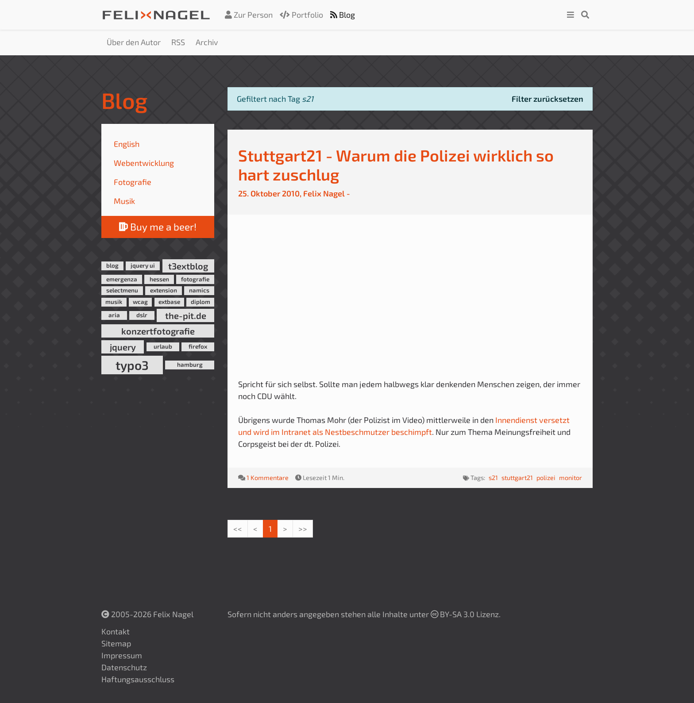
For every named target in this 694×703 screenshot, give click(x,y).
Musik (124, 201)
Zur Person (249, 14)
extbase (169, 301)
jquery (123, 347)
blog (112, 265)
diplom (200, 301)
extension (163, 290)
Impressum (121, 655)
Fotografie (132, 182)
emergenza (121, 279)
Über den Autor (134, 42)
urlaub (163, 346)
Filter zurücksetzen (547, 99)
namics (199, 290)
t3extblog (188, 266)
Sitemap (116, 643)
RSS (178, 42)
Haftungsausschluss (137, 679)
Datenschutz (124, 667)
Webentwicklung (144, 163)
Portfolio (301, 14)
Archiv (207, 42)
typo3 (132, 365)
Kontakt (115, 631)
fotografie (195, 279)
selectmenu (122, 290)
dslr (141, 315)
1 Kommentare (267, 477)
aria (114, 315)
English (126, 144)
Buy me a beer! (158, 227)
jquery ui (143, 265)
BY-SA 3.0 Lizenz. (466, 614)
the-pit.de (185, 315)
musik (113, 301)
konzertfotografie (158, 331)
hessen (159, 279)
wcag (140, 301)
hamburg (190, 364)
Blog (342, 14)
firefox (198, 346)
